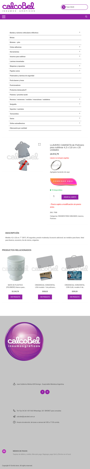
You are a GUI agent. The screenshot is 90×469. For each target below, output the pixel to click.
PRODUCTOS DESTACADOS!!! (18, 90)
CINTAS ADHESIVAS (15, 47)
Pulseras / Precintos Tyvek (19, 95)
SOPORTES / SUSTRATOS (17, 109)
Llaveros (80, 216)
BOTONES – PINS (15, 42)
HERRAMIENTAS (14, 52)
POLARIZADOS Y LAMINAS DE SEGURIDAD (22, 76)
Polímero (53, 218)
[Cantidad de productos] (54, 196)
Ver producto (15, 297)
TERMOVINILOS (14, 114)
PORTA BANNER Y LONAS (17, 80)
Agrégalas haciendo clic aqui (60, 172)
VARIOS (12, 118)
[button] (39, 144)
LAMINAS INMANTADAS (17, 61)
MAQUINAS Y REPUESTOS (17, 66)
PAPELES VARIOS (15, 71)
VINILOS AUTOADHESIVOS (17, 123)
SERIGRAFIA (13, 104)
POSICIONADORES (15, 85)
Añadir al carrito (70, 197)
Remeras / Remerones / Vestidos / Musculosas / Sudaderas (30, 99)
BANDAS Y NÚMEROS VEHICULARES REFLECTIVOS (24, 33)
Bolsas (12, 37)
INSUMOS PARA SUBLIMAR (67, 216)
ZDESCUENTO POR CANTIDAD (18, 128)
